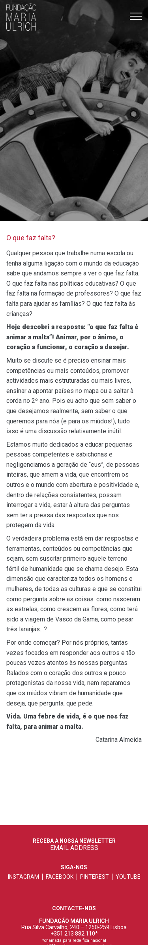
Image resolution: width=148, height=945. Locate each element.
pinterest (94, 877)
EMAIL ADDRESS (74, 847)
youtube (128, 877)
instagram (23, 877)
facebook (59, 877)
